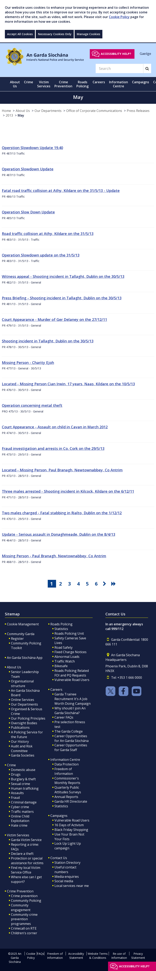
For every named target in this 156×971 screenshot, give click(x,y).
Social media (63, 881)
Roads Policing (61, 624)
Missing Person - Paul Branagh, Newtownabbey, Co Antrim (54, 555)
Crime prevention (24, 896)
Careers (56, 689)
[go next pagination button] (105, 584)
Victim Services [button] (43, 84)
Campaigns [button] (140, 82)
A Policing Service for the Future (27, 734)
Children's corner (24, 933)
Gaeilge (145, 53)
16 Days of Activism (69, 825)
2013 (9, 115)
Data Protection (66, 764)
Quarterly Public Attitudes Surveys (67, 789)
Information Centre (65, 759)
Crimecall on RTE (24, 928)
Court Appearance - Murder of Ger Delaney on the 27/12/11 (54, 319)
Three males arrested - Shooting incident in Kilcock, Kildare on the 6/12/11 (68, 491)
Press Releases (138, 110)
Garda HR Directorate (70, 801)
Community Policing (26, 900)
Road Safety (63, 647)
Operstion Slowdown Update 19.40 (32, 147)
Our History (20, 741)
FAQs (40, 954)
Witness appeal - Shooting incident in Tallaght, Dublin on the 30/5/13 (63, 276)
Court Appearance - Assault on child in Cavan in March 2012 (55, 426)
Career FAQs (63, 717)
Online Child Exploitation (20, 818)
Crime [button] (28, 82)
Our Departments (48, 110)
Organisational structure (22, 683)
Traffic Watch (64, 661)
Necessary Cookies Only (55, 34)
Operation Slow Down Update (28, 212)
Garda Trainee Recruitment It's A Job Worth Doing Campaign (72, 699)
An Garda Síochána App (24, 657)
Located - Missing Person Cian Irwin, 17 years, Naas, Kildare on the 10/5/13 (68, 383)
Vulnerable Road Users (71, 680)
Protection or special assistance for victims (27, 860)
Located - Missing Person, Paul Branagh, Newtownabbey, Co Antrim (62, 470)
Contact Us (58, 858)
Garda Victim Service (26, 840)
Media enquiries (66, 876)
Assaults (17, 793)
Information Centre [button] (118, 84)
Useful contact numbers (65, 869)
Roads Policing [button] (82, 84)
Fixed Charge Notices (70, 652)
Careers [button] (99, 82)
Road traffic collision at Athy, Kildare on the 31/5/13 (47, 233)
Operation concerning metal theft (32, 405)
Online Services (22, 699)
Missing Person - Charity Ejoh (28, 362)
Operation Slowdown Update (27, 169)
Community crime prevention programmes (24, 919)
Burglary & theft (23, 779)
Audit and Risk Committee (21, 748)
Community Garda (20, 634)
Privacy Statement (138, 956)
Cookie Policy (119, 17)
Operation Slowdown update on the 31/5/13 (40, 255)
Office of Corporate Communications (94, 110)
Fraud (15, 797)
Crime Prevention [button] (63, 84)
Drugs (16, 774)
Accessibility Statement (76, 956)
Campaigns (58, 815)
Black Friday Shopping (71, 829)
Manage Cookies (88, 34)
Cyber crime (20, 807)
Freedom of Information (63, 771)
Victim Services (18, 835)
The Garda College (68, 731)
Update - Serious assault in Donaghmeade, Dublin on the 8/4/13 (58, 534)
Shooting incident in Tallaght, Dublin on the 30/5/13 (47, 341)
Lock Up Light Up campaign (67, 845)
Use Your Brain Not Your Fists (69, 836)
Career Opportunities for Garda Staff (70, 747)
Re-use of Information (119, 956)
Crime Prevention (20, 891)
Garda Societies (22, 755)
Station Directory (67, 862)
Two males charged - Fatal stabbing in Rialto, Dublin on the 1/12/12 (62, 512)
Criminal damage (24, 802)
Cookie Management (23, 624)
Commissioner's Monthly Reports (67, 780)
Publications (20, 727)
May (21, 115)
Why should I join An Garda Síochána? (70, 710)
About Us (23, 110)
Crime (11, 765)
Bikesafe (61, 666)
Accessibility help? (116, 54)
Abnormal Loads (66, 656)
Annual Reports (66, 797)
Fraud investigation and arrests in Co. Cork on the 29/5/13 (53, 448)
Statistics (61, 629)
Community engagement (20, 907)
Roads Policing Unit (69, 633)
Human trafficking (25, 788)
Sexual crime (20, 784)
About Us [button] (15, 84)
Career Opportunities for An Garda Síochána (71, 738)
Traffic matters (22, 811)
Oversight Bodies (24, 723)
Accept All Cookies (20, 34)
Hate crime (19, 825)
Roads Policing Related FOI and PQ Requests (71, 673)
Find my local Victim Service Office (25, 870)
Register (17, 638)
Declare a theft (22, 853)
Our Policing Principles (28, 718)
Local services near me (71, 885)
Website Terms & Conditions (98, 956)
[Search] (119, 68)
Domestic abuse (23, 769)
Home (6, 110)
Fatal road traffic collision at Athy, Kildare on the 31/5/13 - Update (61, 190)
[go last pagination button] (114, 584)
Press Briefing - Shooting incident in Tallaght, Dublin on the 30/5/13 (61, 298)
